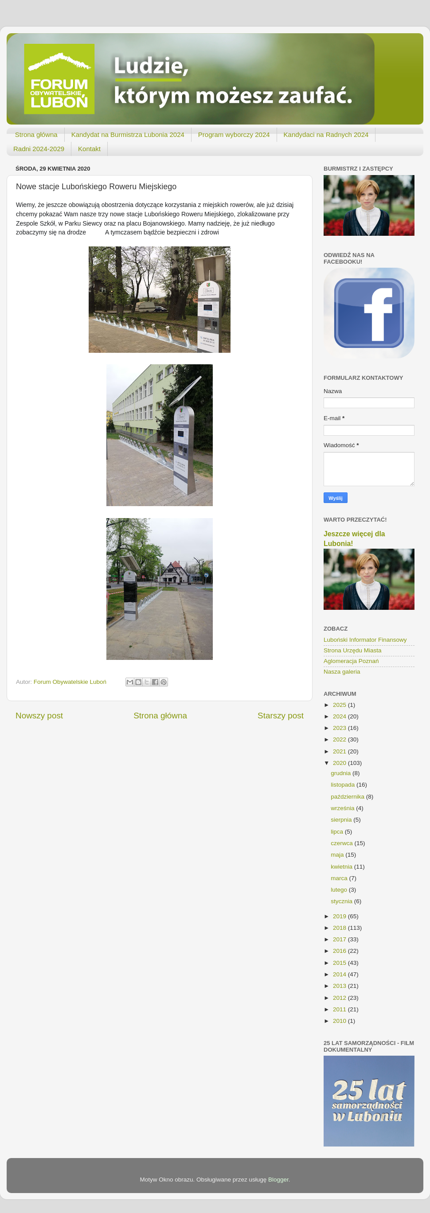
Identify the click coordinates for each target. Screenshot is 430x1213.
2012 (340, 998)
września (343, 808)
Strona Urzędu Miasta (353, 650)
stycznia (342, 901)
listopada (343, 784)
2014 (340, 974)
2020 (340, 763)
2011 (340, 1009)
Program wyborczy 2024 (234, 134)
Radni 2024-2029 (38, 148)
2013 (340, 986)
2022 (340, 739)
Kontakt (89, 148)
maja (338, 854)
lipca (338, 831)
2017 (340, 939)
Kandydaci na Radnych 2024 (326, 134)
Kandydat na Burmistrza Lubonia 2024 (127, 134)
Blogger (278, 1179)
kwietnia (342, 866)
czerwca (342, 843)
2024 (340, 716)
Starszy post (281, 715)
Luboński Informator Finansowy (365, 639)
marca (340, 878)
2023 (340, 728)
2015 (340, 962)
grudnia (341, 773)
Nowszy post (39, 715)
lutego (340, 889)
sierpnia (342, 819)
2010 (340, 1021)
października (348, 796)
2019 (340, 916)
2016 (340, 951)
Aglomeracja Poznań (351, 661)
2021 (340, 751)
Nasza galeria (342, 671)
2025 (340, 705)
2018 (340, 927)
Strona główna (36, 134)
